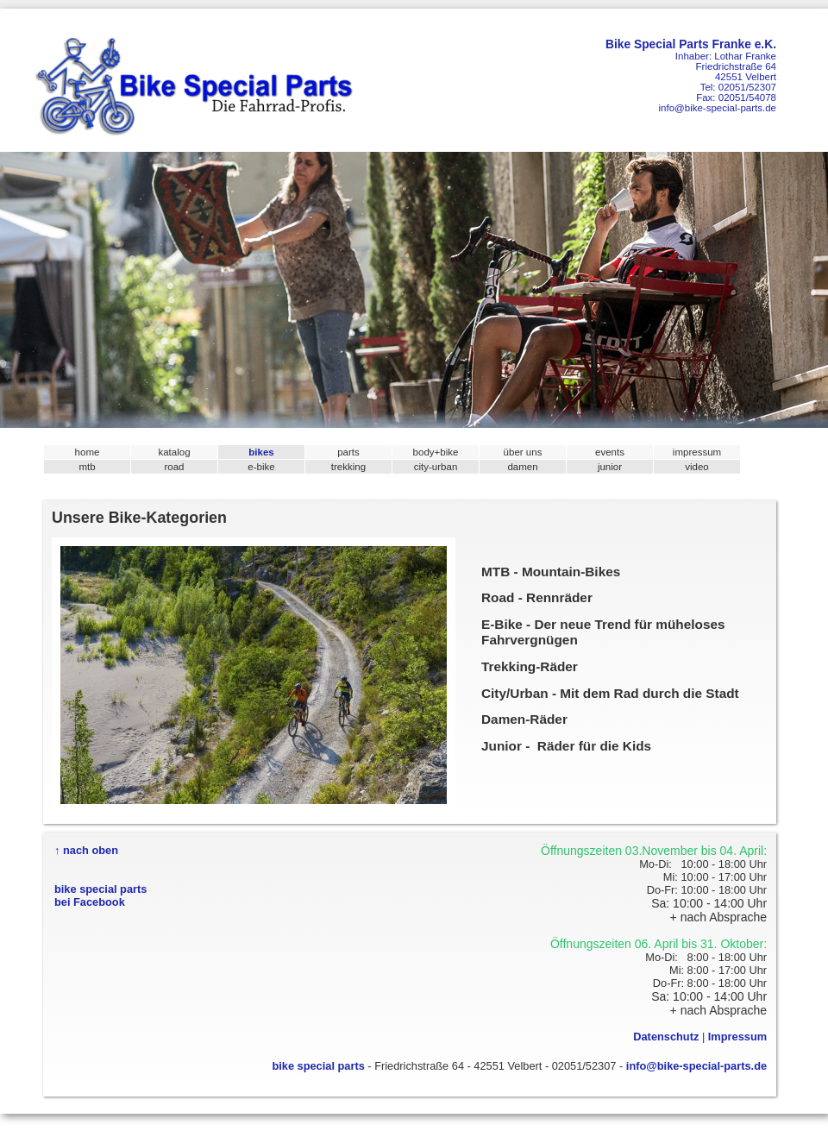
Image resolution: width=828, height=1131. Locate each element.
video (697, 467)
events (609, 452)
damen (522, 467)
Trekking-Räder (529, 666)
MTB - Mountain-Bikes (550, 571)
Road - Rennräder (537, 597)
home (87, 452)
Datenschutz (666, 1036)
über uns (523, 452)
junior (610, 467)
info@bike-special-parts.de (717, 108)
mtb (86, 467)
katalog (174, 452)
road (174, 467)
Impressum (737, 1036)
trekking (348, 467)
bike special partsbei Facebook (100, 895)
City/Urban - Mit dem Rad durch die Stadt (610, 693)
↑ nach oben (86, 850)
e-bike (261, 467)
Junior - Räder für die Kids (566, 745)
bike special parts (318, 1065)
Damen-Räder (524, 719)
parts (348, 452)
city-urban (436, 467)
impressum (697, 452)
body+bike (436, 452)
